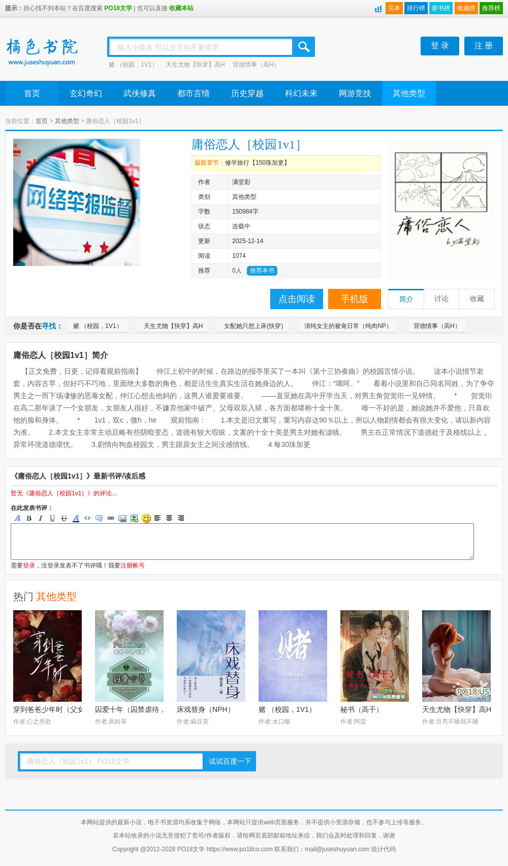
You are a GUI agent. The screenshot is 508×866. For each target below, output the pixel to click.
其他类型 (409, 93)
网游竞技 (355, 93)
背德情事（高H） (256, 64)
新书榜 (441, 8)
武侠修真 (139, 93)
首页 (32, 93)
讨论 (441, 299)
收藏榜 (466, 8)
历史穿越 (247, 93)
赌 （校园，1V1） (133, 64)
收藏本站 (181, 8)
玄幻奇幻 (86, 93)
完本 (394, 8)
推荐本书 (262, 270)
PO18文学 (118, 8)
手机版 (354, 299)
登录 (29, 565)
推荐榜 (491, 8)
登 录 (440, 45)
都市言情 (193, 93)
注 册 (483, 45)
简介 (406, 299)
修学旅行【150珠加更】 (257, 162)
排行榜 (416, 8)
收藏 (477, 299)
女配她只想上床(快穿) (253, 326)
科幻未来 (301, 93)
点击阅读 (296, 299)
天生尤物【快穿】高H (195, 64)
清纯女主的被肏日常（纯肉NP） (348, 326)
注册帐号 (132, 565)
